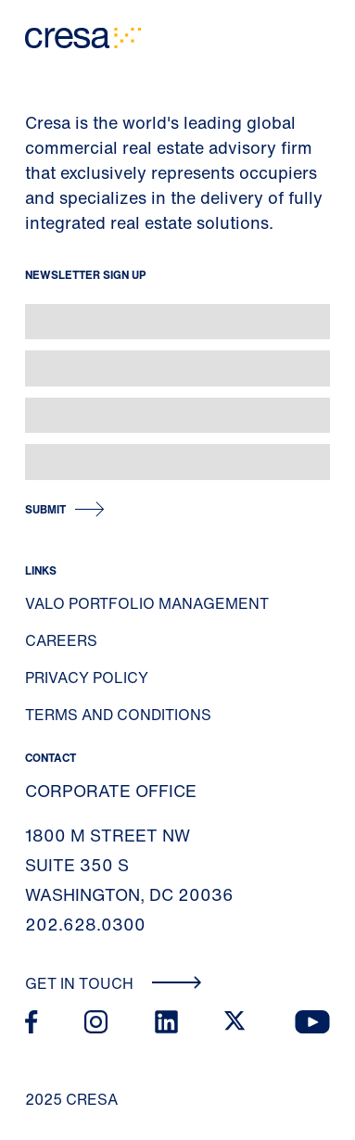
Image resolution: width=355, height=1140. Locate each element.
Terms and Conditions (118, 714)
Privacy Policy (86, 677)
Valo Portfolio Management (147, 603)
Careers (61, 640)
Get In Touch (113, 983)
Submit (45, 509)
